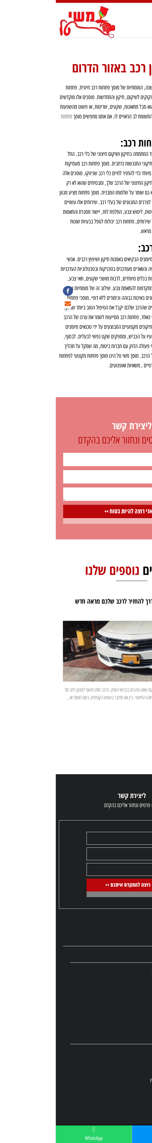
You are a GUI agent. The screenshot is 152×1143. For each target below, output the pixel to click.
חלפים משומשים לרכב (114, 974)
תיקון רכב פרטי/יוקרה (115, 1017)
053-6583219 (122, 1067)
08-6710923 (123, 1054)
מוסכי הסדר (123, 991)
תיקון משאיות (121, 1008)
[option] (76, 685)
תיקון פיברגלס (121, 1000)
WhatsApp (38, 1133)
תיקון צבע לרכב (120, 982)
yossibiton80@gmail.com (113, 1079)
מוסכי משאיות (121, 1025)
